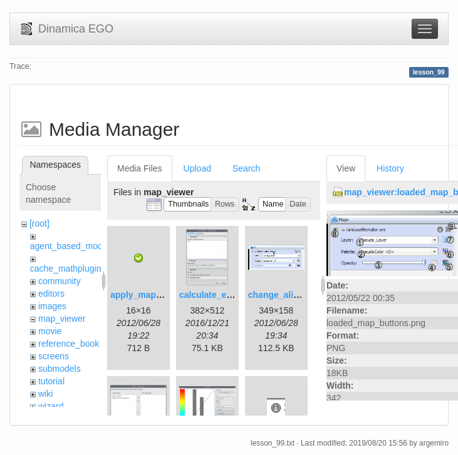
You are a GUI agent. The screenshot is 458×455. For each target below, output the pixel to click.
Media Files (139, 168)
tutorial (51, 381)
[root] (39, 223)
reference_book (68, 344)
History (390, 168)
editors (51, 294)
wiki (45, 394)
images (52, 306)
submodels (59, 369)
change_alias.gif (282, 295)
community (59, 281)
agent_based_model (70, 246)
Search (246, 168)
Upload (197, 168)
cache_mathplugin (65, 268)
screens (53, 356)
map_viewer (61, 319)
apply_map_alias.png (154, 295)
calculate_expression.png (232, 295)
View (345, 168)
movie (49, 331)
